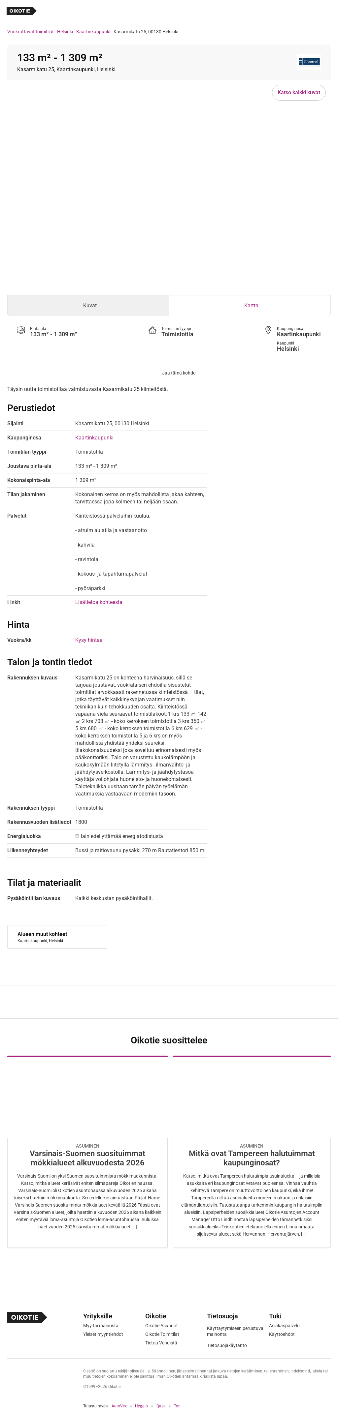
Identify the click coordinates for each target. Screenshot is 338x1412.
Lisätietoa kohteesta (98, 602)
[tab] (88, 305)
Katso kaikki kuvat (299, 92)
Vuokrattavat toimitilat (30, 31)
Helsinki (65, 31)
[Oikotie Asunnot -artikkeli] (87, 1152)
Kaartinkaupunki (93, 31)
